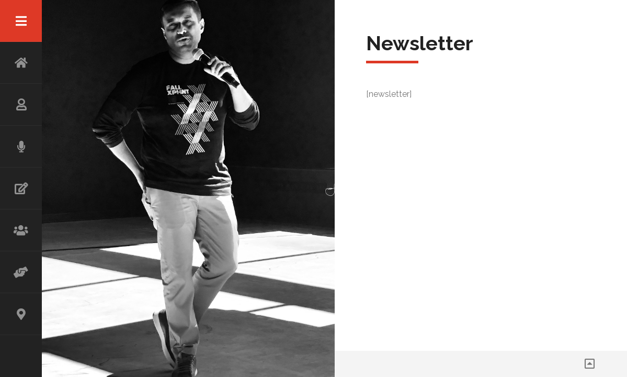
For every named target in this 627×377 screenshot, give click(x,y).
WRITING (21, 188)
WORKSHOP (21, 230)
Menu (21, 21)
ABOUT (21, 105)
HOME (21, 63)
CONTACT (21, 314)
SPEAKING (21, 147)
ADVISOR (21, 272)
